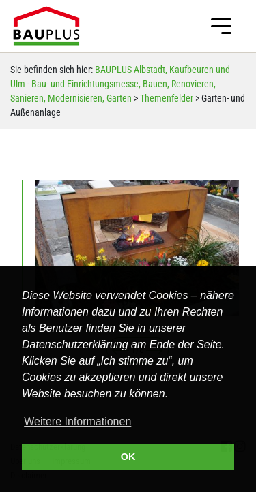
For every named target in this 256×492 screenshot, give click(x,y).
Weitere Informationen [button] (77, 421)
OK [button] (128, 456)
